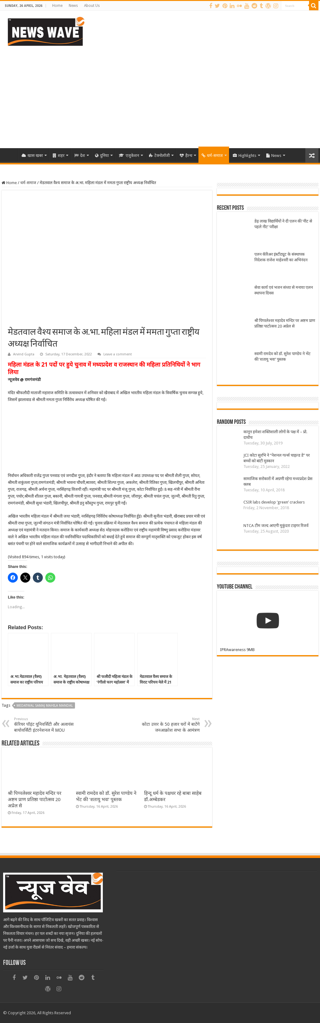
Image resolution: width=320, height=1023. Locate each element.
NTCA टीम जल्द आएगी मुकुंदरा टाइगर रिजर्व (275, 525)
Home (57, 5)
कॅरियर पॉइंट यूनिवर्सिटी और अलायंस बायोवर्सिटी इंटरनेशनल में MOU (46, 725)
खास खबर (32, 155)
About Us (92, 5)
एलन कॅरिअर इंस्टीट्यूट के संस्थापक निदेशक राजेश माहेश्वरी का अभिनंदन (281, 257)
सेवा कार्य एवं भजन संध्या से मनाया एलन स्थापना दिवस (283, 290)
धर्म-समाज (212, 155)
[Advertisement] (160, 95)
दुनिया (102, 155)
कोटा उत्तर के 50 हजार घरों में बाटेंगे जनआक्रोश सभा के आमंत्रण (168, 725)
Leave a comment (117, 354)
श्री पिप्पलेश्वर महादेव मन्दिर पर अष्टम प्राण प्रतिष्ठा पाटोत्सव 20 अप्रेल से (34, 799)
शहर (58, 155)
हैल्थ (186, 155)
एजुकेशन (129, 155)
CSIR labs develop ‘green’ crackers (274, 502)
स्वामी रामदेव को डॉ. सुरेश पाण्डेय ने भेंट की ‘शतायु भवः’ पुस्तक (282, 356)
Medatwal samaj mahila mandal (45, 706)
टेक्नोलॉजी (159, 155)
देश (79, 155)
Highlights (244, 155)
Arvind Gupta (23, 354)
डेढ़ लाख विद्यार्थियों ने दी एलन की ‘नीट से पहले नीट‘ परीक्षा (283, 224)
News (73, 5)
